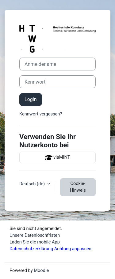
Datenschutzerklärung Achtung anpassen (50, 248)
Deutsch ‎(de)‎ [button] (32, 184)
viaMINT (57, 157)
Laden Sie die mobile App (35, 242)
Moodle (41, 270)
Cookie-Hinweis (78, 187)
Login (31, 99)
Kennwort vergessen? (40, 114)
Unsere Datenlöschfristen (35, 235)
